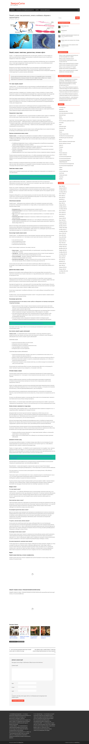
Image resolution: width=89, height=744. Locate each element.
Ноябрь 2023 (62, 227)
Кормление (61, 130)
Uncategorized (21, 641)
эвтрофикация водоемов (15, 714)
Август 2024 (61, 210)
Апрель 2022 (61, 263)
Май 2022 (61, 261)
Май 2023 (61, 239)
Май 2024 (61, 216)
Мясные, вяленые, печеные (65, 143)
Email (13, 687)
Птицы (60, 149)
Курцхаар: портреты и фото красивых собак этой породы (70, 40)
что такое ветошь (38, 714)
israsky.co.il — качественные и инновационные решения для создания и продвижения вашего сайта (68, 98)
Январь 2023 (62, 246)
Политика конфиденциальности (25, 10)
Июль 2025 (61, 195)
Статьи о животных (63, 171)
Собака (60, 167)
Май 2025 (61, 199)
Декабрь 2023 (62, 225)
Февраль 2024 (62, 222)
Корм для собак (62, 128)
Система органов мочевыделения (66, 163)
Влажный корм (62, 115)
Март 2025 (61, 203)
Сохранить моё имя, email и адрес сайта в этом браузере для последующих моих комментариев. (29, 696)
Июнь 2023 (61, 237)
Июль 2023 (61, 235)
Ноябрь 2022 (62, 250)
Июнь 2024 (61, 214)
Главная (12, 10)
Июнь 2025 (61, 197)
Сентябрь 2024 (62, 208)
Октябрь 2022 (62, 252)
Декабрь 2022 (62, 248)
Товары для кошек (63, 175)
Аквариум (61, 109)
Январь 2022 (62, 269)
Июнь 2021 (61, 273)
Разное (60, 150)
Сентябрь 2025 (62, 191)
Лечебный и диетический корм (66, 137)
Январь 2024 (62, 223)
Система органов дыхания (65, 158)
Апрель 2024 (61, 218)
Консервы (61, 122)
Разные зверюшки (45, 10)
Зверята (61, 118)
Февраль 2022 (62, 267)
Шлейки (61, 178)
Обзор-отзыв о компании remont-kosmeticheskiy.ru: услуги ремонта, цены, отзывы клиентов (68, 60)
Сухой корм (61, 173)
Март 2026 (61, 186)
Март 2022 (61, 265)
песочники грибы (38, 722)
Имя (13, 683)
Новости (61, 145)
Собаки (60, 169)
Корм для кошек (62, 126)
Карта (37, 10)
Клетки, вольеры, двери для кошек (66, 120)
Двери (60, 117)
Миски (60, 139)
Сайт (13, 691)
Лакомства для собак (63, 134)
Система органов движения (65, 156)
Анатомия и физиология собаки (66, 113)
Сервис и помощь (63, 154)
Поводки (61, 147)
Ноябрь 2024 (62, 205)
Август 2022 (61, 256)
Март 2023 (61, 242)
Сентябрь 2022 (62, 254)
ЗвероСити (18, 3)
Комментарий (15, 666)
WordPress (77, 742)
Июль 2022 (61, 257)
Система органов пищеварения (66, 165)
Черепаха (61, 176)
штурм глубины (13, 725)
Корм (60, 124)
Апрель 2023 (61, 240)
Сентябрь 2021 (62, 271)
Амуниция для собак (63, 111)
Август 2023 (61, 233)
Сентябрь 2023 (62, 231)
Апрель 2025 (61, 201)
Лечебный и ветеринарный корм (66, 135)
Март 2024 (61, 220)
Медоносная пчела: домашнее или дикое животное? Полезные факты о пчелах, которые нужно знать (68, 84)
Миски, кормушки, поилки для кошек (67, 141)
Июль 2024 (61, 212)
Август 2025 (61, 193)
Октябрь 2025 (62, 189)
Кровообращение (64, 30)
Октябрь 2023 (62, 229)
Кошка (60, 132)
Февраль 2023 (62, 244)
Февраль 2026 (62, 188)
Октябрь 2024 (62, 207)
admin (18, 19)
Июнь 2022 (61, 259)
